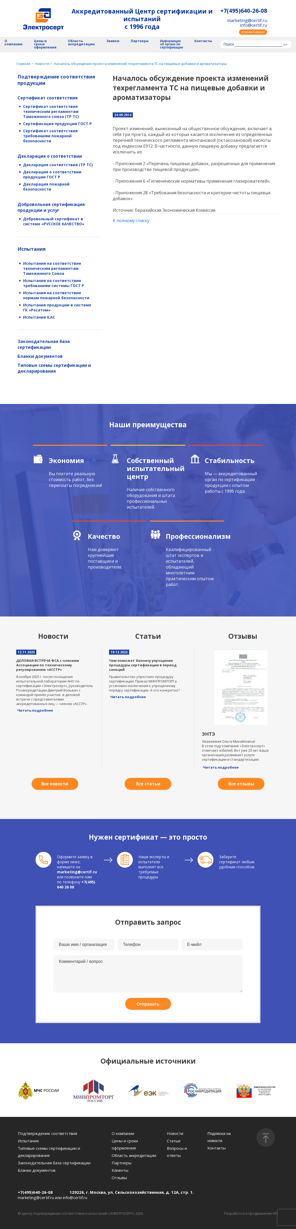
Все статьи (148, 784)
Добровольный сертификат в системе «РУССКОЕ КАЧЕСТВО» (53, 221)
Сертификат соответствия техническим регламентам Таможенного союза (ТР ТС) (51, 111)
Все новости (54, 784)
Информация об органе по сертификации (171, 44)
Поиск (228, 44)
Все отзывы (241, 784)
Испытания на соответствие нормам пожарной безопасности (56, 295)
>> (285, 45)
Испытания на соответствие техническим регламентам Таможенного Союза (52, 268)
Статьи (173, 1140)
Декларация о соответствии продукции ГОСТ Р (52, 174)
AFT (275, 1213)
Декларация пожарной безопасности (46, 187)
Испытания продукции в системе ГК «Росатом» (57, 307)
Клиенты (120, 1170)
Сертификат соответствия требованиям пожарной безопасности (50, 135)
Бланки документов (40, 356)
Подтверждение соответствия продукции (56, 79)
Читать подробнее (35, 710)
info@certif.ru (253, 25)
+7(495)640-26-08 (243, 11)
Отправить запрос (253, 31)
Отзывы (119, 1177)
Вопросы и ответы (177, 1152)
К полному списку (131, 220)
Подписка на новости (219, 1137)
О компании (14, 42)
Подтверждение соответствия (47, 1133)
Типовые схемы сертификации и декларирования (54, 368)
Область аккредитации (81, 42)
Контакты (203, 41)
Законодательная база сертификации (44, 344)
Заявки (112, 41)
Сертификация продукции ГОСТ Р (57, 123)
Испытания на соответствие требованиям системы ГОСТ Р (53, 283)
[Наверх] (265, 1137)
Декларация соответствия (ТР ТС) (58, 164)
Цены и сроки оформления (45, 44)
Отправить (148, 1004)
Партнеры (140, 41)
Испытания (32, 249)
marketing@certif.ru (247, 20)
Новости (175, 1133)
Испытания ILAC (39, 317)
